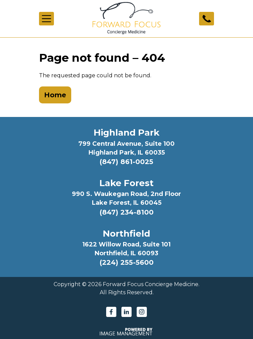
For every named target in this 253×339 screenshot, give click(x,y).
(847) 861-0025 (126, 162)
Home (55, 95)
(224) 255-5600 (127, 262)
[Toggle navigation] (46, 18)
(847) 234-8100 (127, 212)
